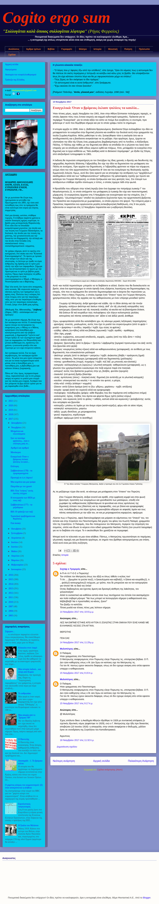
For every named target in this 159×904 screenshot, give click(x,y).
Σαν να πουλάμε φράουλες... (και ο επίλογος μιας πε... (20, 441)
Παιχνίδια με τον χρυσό (21, 486)
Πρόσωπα (144, 49)
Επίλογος (15, 466)
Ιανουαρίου (16, 569)
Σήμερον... (10, 631)
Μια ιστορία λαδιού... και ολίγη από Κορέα (29, 670)
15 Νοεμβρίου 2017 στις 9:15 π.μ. (76, 673)
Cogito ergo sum (56, 17)
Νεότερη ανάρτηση (64, 760)
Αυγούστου (16, 538)
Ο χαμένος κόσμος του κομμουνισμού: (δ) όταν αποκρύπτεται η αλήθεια (24, 786)
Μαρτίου (15, 560)
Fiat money (16, 523)
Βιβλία (51, 49)
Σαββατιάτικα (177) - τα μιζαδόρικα (21, 506)
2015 (11, 579)
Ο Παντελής (23, 739)
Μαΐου (14, 551)
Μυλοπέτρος (66, 648)
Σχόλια (12, 54)
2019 (11, 410)
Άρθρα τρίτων (33, 49)
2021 (11, 401)
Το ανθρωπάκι (24, 693)
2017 (11, 419)
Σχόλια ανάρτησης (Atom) (110, 769)
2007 (11, 606)
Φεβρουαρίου (17, 565)
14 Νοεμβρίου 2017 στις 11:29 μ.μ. (77, 642)
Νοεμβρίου (16, 427)
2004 (11, 611)
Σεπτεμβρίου (17, 533)
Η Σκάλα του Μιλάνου (28, 825)
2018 (11, 414)
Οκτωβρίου (16, 529)
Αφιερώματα (11, 69)
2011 (11, 597)
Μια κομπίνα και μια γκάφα (23, 482)
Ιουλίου (15, 542)
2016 (11, 575)
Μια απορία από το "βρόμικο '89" (26, 716)
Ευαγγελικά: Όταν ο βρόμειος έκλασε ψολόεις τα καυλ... (20, 459)
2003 (11, 615)
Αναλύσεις (13, 49)
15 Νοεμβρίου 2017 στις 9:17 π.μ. (76, 703)
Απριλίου (15, 556)
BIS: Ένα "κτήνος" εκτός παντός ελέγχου (22, 492)
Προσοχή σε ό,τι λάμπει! (22, 477)
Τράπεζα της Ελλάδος (15, 80)
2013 (11, 588)
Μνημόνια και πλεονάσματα (18, 432)
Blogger (146, 897)
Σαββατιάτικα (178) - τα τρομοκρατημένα (21, 472)
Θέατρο (83, 49)
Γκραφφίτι (66, 49)
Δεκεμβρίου (16, 423)
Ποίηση (128, 49)
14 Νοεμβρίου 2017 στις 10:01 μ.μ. (77, 612)
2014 (11, 584)
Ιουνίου (14, 547)
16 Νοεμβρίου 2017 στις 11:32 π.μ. (77, 740)
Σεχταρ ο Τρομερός (70, 569)
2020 (11, 405)
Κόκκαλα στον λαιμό (27, 648)
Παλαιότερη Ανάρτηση (141, 760)
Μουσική (113, 49)
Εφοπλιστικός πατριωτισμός (24, 805)
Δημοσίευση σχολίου (67, 746)
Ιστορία (97, 49)
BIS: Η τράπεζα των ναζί (22, 512)
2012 (11, 593)
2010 (11, 602)
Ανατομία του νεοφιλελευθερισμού (20, 74)
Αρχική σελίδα (101, 760)
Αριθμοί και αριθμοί (20, 448)
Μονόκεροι (16, 452)
